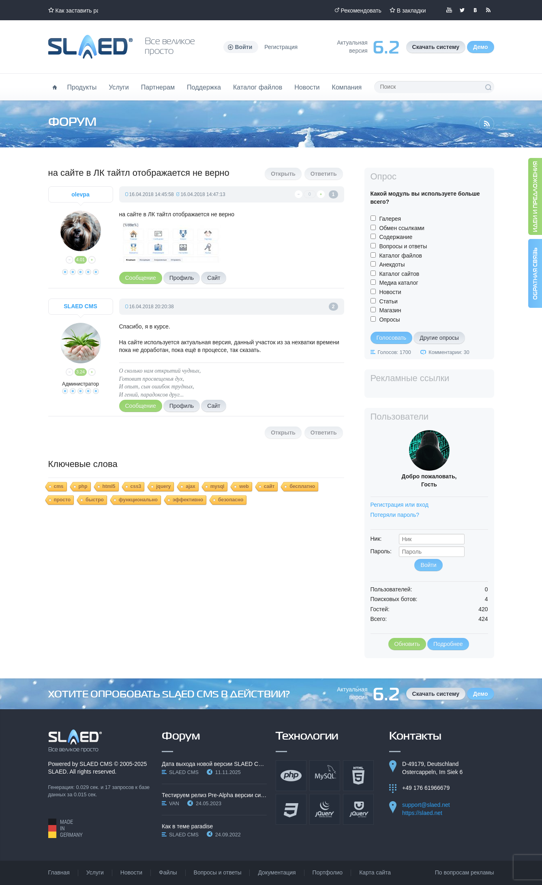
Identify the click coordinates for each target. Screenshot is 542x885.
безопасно (230, 500)
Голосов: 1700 (394, 352)
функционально (138, 500)
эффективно (188, 500)
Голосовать (392, 338)
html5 (109, 486)
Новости (306, 87)
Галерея (390, 218)
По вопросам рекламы (464, 872)
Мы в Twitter (462, 10)
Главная (59, 872)
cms (59, 486)
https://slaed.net (422, 813)
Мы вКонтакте (475, 10)
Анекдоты (392, 264)
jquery (163, 486)
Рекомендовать (361, 10)
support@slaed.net (426, 805)
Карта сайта (375, 872)
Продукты (82, 87)
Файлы (168, 872)
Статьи (388, 301)
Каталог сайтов (399, 274)
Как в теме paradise (187, 826)
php (83, 486)
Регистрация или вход (399, 504)
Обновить (407, 644)
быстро (95, 500)
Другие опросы (439, 338)
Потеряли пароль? (395, 515)
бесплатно (302, 486)
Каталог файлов (257, 87)
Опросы (389, 319)
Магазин (390, 310)
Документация (277, 872)
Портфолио (328, 872)
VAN (174, 803)
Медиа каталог (398, 282)
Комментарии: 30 (448, 352)
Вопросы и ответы (403, 246)
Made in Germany (65, 828)
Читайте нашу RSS (488, 10)
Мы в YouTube (449, 10)
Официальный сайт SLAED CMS (90, 47)
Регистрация (281, 47)
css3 (136, 486)
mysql (217, 486)
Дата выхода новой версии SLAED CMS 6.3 (214, 764)
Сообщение (140, 278)
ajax (190, 486)
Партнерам (158, 87)
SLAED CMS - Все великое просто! (75, 740)
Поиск (488, 87)
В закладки (411, 10)
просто (62, 500)
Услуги (119, 87)
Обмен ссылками (401, 228)
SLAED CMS (95, 764)
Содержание (395, 237)
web (244, 486)
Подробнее (448, 644)
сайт (269, 486)
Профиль (181, 278)
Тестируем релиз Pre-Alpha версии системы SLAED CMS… (214, 795)
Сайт (213, 278)
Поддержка (204, 87)
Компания (347, 87)
